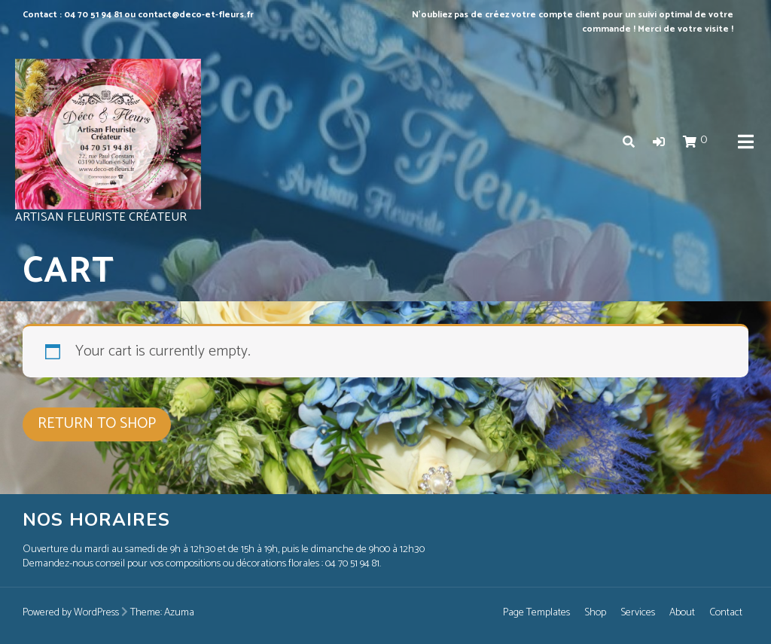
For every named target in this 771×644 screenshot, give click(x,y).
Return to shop (97, 423)
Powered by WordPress (71, 612)
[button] (659, 143)
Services (637, 612)
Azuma (179, 612)
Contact (725, 612)
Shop (595, 612)
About (682, 612)
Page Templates (536, 612)
